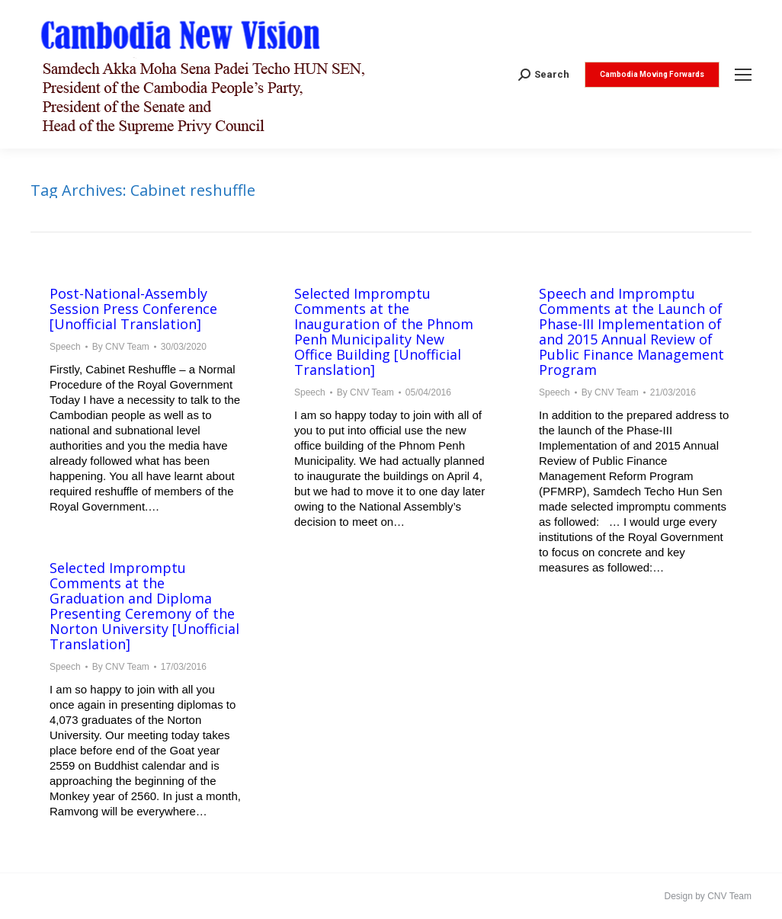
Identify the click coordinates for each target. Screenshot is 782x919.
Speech (65, 346)
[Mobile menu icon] (743, 74)
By (120, 346)
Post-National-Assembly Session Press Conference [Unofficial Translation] (133, 308)
